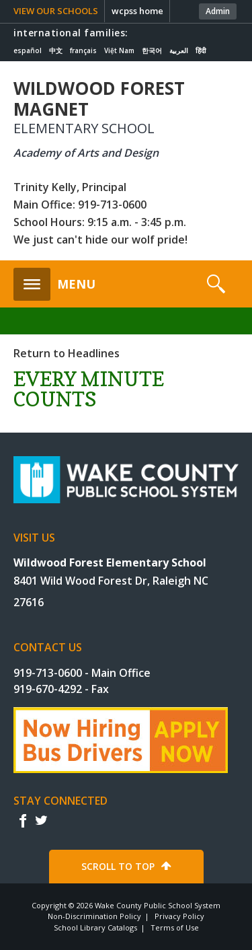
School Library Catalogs (95, 927)
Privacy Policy (179, 916)
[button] (54, 280)
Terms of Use (175, 927)
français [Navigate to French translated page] (83, 50)
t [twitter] (41, 820)
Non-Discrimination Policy (94, 916)
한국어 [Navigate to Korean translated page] (152, 50)
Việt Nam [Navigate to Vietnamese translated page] (119, 50)
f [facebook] (22, 820)
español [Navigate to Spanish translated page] (27, 50)
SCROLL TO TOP (118, 866)
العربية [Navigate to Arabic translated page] (178, 50)
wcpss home (137, 11)
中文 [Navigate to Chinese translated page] (55, 50)
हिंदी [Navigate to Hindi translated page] (201, 50)
